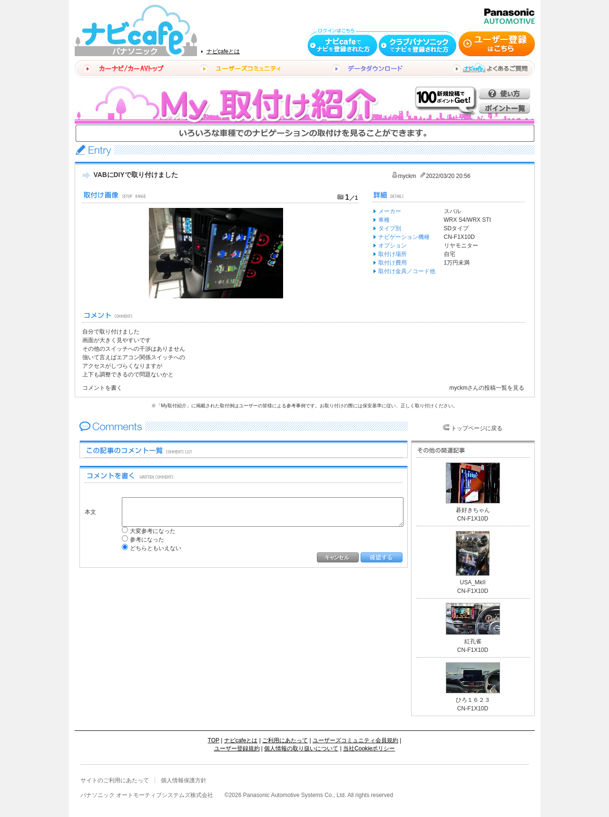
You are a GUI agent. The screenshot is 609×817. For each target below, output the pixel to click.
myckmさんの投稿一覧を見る (487, 387)
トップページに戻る (476, 428)
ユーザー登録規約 (237, 748)
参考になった (140, 539)
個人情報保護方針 (183, 780)
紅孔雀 (472, 641)
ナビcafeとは (223, 51)
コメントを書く (102, 387)
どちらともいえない (148, 548)
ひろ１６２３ (473, 700)
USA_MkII (472, 582)
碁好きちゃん (473, 510)
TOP (213, 740)
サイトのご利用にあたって (114, 780)
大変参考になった (145, 531)
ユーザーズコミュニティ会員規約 (355, 740)
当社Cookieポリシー (369, 748)
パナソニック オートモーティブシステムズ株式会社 (146, 795)
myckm (407, 176)
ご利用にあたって (285, 740)
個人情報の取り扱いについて (301, 748)
